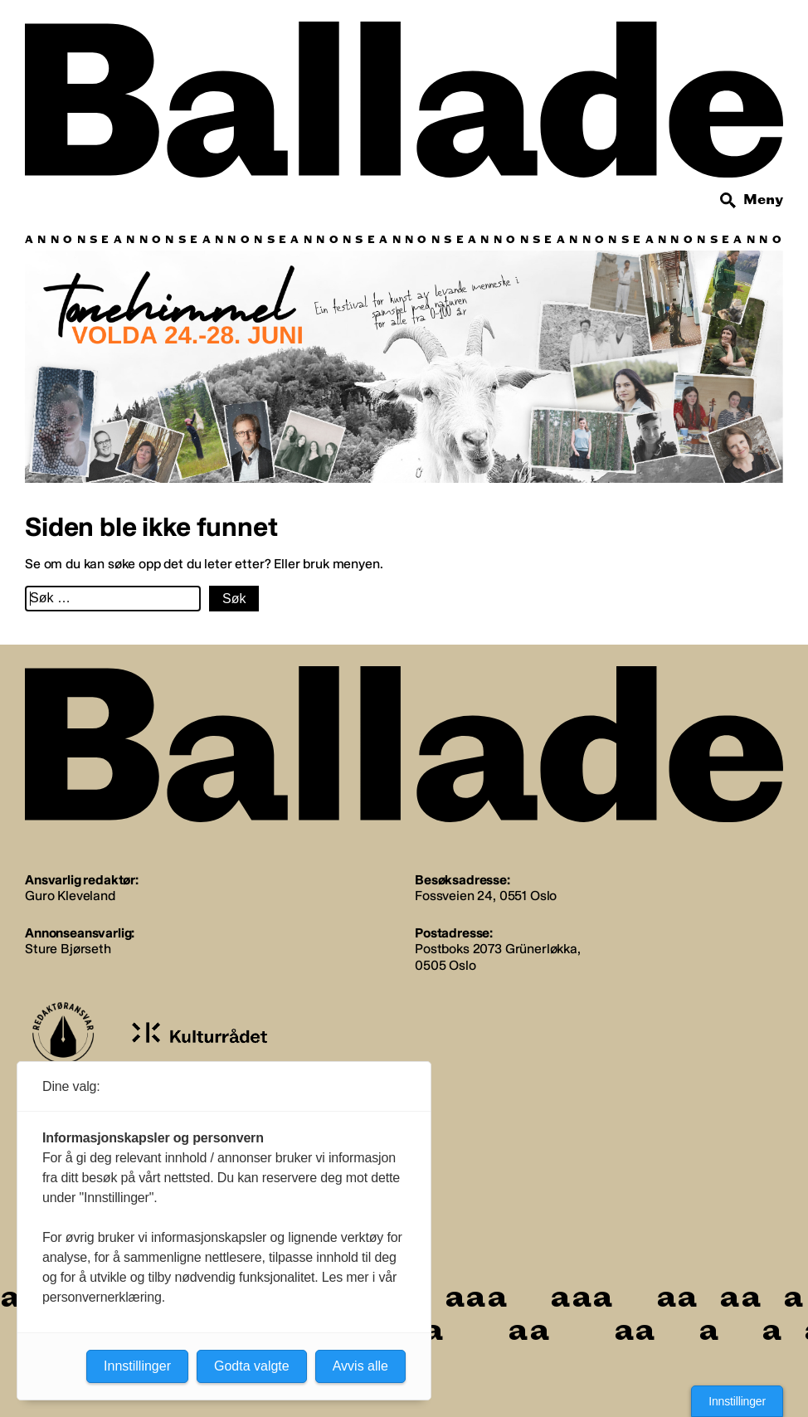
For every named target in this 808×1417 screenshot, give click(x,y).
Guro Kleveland (70, 895)
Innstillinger (737, 1401)
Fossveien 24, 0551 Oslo (486, 895)
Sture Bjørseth (68, 949)
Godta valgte (252, 1366)
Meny (763, 199)
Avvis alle (360, 1366)
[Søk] (728, 200)
